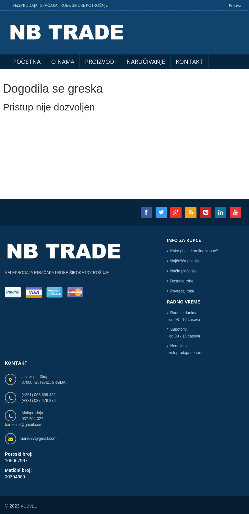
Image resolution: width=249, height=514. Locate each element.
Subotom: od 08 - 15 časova (183, 335)
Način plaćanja (183, 273)
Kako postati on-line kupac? (194, 253)
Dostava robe (181, 283)
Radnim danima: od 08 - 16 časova (183, 319)
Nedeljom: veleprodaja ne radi (184, 352)
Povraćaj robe (182, 293)
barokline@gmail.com (23, 427)
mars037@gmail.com (38, 441)
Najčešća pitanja (184, 263)
